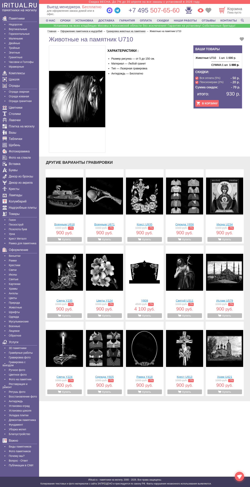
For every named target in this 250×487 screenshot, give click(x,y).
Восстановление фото (23, 396)
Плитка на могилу (19, 126)
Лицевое (14, 330)
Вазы (9, 133)
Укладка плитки (19, 415)
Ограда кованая (19, 96)
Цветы (13, 298)
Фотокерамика (16, 151)
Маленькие (16, 38)
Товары (11, 214)
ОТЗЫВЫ (208, 20)
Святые (13, 279)
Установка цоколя (20, 410)
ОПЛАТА (146, 20)
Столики (12, 114)
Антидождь (16, 401)
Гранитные (15, 57)
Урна (12, 233)
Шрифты (14, 312)
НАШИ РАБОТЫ (185, 20)
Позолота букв (18, 229)
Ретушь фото (17, 391)
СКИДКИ (163, 20)
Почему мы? (17, 455)
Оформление (15, 250)
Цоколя (11, 79)
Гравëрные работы (21, 352)
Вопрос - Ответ (18, 460)
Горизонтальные (19, 33)
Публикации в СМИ (21, 465)
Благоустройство (19, 434)
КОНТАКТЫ (228, 20)
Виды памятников (20, 446)
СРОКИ (65, 20)
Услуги (10, 342)
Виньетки (15, 255)
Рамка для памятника (22, 243)
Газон (12, 219)
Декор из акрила (18, 183)
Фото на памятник (20, 379)
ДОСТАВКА (106, 20)
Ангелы (13, 293)
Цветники (12, 108)
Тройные (14, 47)
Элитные (14, 52)
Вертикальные (18, 29)
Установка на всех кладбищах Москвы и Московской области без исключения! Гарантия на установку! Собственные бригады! (145, 25)
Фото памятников (20, 451)
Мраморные (16, 66)
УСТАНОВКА (84, 20)
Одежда (14, 316)
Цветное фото (18, 374)
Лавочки (12, 120)
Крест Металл (18, 238)
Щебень (11, 145)
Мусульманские (19, 321)
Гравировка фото (20, 357)
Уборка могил (17, 429)
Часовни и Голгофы (21, 62)
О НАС (50, 20)
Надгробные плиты (20, 208)
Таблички (12, 139)
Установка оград (19, 405)
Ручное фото (17, 370)
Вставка (11, 164)
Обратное (15, 335)
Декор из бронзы (18, 176)
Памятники (14, 18)
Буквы (10, 170)
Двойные (14, 43)
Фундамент (16, 424)
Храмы (13, 288)
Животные (15, 307)
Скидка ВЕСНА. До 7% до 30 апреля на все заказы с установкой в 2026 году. (144, 1)
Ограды (11, 86)
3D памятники (17, 348)
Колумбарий (14, 201)
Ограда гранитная (20, 101)
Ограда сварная (19, 91)
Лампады (12, 195)
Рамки (13, 260)
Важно (10, 441)
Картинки (14, 284)
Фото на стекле (17, 158)
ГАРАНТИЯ (127, 20)
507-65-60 (154, 10)
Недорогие (15, 24)
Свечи (13, 269)
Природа (14, 302)
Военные (14, 326)
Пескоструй (16, 224)
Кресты (11, 189)
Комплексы (14, 73)
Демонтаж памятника (22, 420)
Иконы (13, 274)
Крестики (14, 265)
